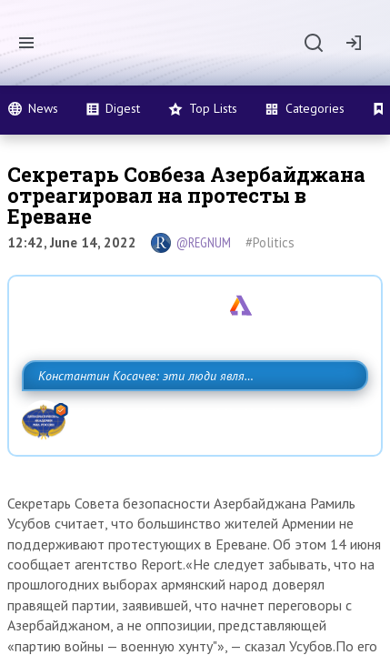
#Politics (270, 242)
